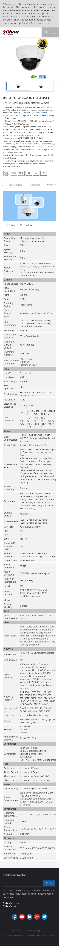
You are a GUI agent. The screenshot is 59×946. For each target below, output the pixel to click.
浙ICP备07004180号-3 (14, 935)
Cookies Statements (32, 23)
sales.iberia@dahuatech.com (34, 112)
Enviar (49, 883)
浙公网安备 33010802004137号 (40, 935)
